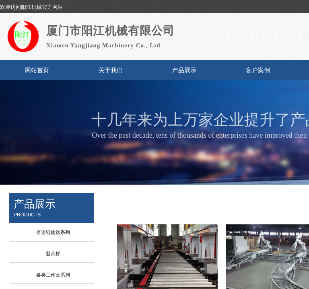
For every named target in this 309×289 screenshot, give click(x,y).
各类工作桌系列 (53, 275)
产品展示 (184, 70)
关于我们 (111, 70)
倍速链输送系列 (53, 232)
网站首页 (37, 70)
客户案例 (258, 70)
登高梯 (53, 253)
